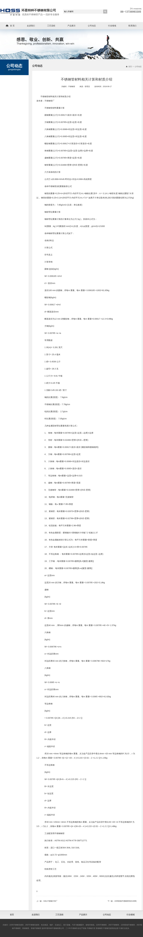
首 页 (12, 26)
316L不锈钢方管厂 (50, 901)
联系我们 (132, 26)
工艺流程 (51, 26)
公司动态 (92, 26)
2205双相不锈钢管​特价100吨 (125, 901)
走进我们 (31, 26)
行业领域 (112, 26)
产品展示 (71, 26)
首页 (130, 67)
